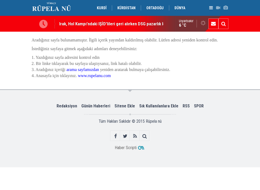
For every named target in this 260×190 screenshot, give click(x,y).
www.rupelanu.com (94, 75)
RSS (186, 105)
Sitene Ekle (124, 105)
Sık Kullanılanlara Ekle (158, 105)
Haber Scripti (126, 147)
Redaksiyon (67, 105)
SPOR (199, 105)
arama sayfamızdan (82, 69)
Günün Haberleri (95, 105)
